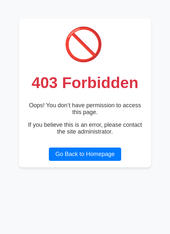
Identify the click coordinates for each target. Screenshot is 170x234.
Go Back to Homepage (85, 154)
